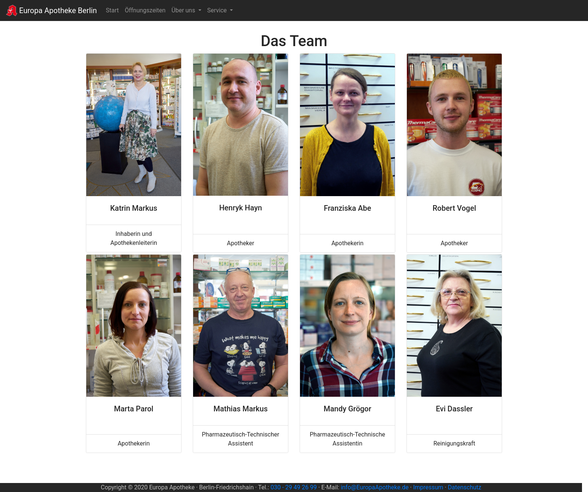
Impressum (428, 487)
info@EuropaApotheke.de (375, 487)
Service (217, 10)
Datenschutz (464, 487)
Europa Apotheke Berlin (51, 10)
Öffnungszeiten (145, 10)
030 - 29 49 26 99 (294, 487)
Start (114, 10)
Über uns (183, 10)
